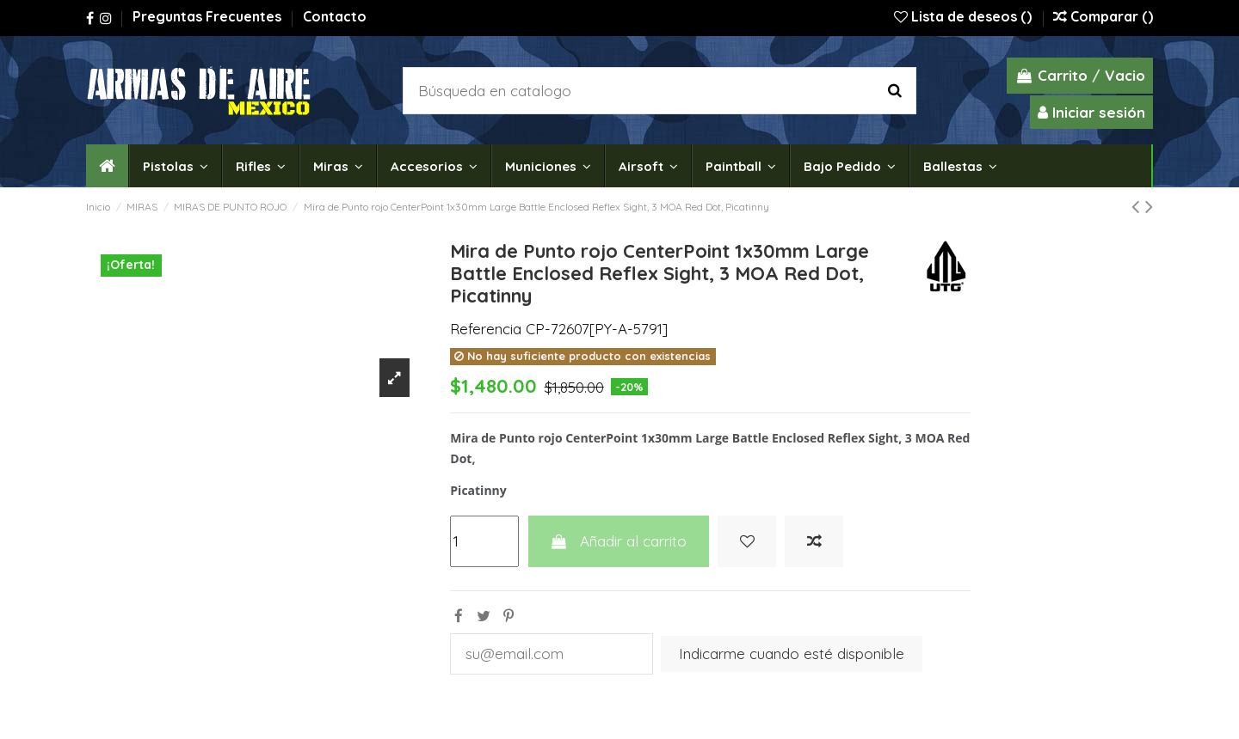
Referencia (485, 329)
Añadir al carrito (618, 541)
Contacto (335, 16)
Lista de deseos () (964, 16)
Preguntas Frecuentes (209, 16)
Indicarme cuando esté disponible (791, 653)
